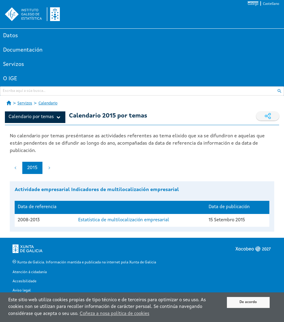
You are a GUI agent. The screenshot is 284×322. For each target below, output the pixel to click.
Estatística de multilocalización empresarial (123, 220)
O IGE (10, 78)
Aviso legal (22, 290)
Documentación (22, 50)
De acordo (248, 302)
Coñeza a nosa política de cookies (114, 314)
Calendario (47, 103)
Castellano (271, 4)
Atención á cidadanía (30, 272)
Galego (253, 4)
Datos (10, 35)
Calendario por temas (31, 117)
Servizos (13, 64)
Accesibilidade (24, 281)
